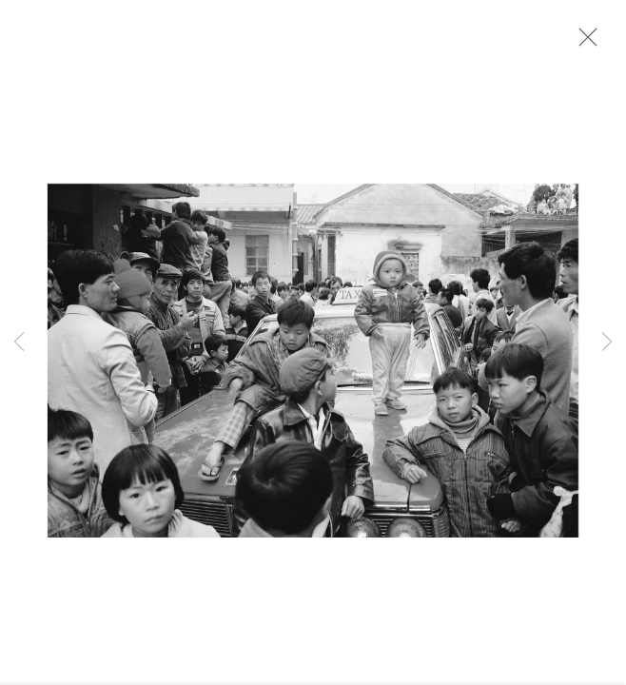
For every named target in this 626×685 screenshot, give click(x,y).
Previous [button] (19, 342)
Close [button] (583, 43)
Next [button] (607, 342)
